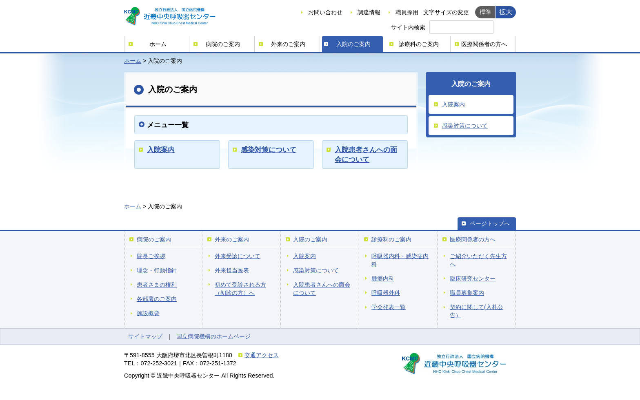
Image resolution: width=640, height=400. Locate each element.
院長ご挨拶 (151, 256)
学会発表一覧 (388, 307)
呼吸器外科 (385, 293)
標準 (485, 12)
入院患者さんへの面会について (321, 288)
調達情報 (369, 12)
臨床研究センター (473, 278)
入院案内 (161, 150)
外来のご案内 (288, 44)
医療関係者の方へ (484, 44)
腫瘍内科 (382, 278)
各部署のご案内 (157, 299)
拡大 (505, 11)
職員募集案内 (467, 293)
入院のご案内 (353, 44)
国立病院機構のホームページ (213, 336)
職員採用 (407, 12)
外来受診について (237, 256)
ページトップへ (490, 223)
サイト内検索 (408, 27)
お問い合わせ (325, 12)
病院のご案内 (223, 44)
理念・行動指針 (157, 270)
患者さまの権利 (157, 284)
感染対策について (268, 150)
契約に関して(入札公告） (476, 311)
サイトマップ (145, 336)
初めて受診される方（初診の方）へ (240, 288)
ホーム (158, 44)
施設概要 (148, 313)
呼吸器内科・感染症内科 (400, 260)
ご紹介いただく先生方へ (478, 260)
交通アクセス (261, 355)
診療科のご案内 (419, 44)
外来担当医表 (232, 270)
